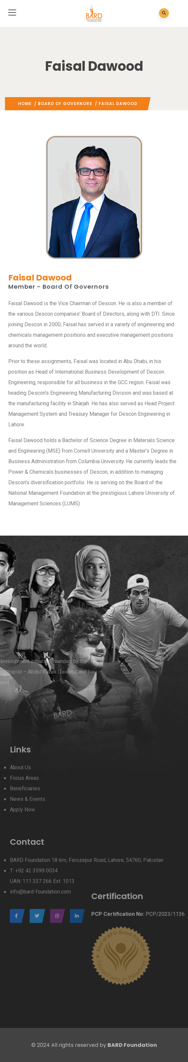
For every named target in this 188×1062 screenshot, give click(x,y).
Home (25, 103)
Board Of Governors (65, 103)
